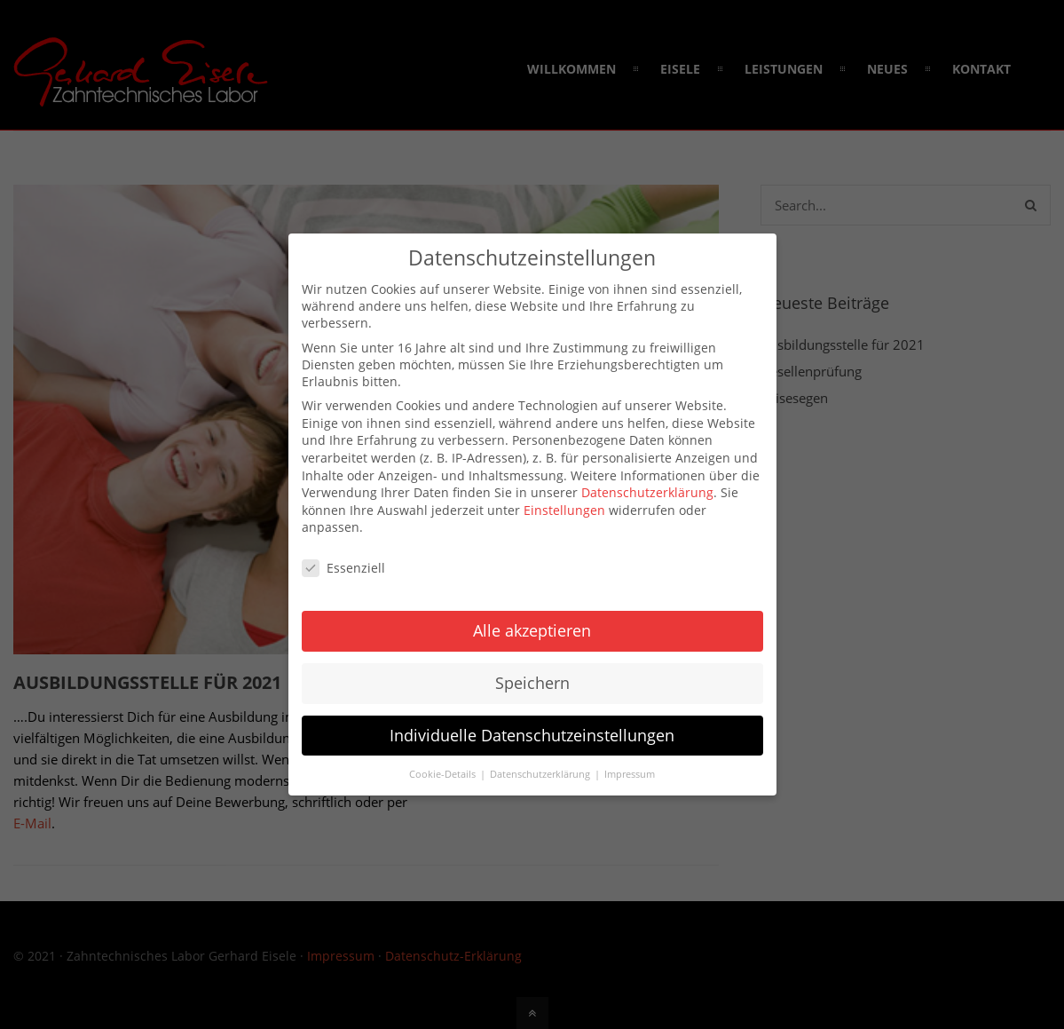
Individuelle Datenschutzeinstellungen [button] (532, 735)
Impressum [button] (629, 774)
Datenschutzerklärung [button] (541, 774)
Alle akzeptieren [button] (532, 630)
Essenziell (343, 567)
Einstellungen (564, 510)
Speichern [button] (532, 682)
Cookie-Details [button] (443, 774)
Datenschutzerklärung (647, 492)
